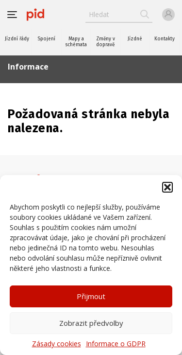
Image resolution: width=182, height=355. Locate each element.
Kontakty (164, 39)
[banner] (35, 14)
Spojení (46, 39)
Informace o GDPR (116, 343)
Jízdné (135, 39)
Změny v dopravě (105, 42)
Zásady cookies (56, 343)
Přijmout (91, 296)
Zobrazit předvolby (91, 323)
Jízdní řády (17, 39)
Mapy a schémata (76, 42)
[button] (167, 187)
